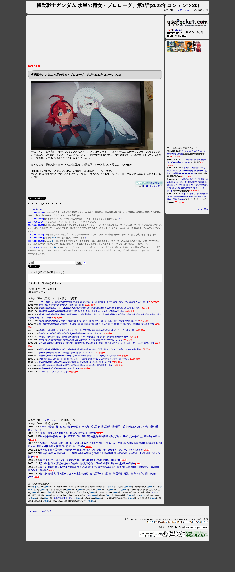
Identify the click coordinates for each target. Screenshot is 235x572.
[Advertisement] (85, 41)
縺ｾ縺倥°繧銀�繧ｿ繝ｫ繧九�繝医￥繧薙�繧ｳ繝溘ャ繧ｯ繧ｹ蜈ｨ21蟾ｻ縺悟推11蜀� (75, 366)
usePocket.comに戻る (40, 512)
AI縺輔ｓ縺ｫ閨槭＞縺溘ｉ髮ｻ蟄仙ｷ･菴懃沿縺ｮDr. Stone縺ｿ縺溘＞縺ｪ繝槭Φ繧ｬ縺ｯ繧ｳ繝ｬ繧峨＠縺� (83, 338)
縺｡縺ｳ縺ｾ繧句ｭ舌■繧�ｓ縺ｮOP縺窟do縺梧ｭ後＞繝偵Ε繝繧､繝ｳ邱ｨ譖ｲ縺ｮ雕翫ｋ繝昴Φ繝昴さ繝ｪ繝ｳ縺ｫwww (88, 322)
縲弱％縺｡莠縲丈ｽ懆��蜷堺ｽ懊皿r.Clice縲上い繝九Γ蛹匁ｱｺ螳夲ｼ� (80, 461)
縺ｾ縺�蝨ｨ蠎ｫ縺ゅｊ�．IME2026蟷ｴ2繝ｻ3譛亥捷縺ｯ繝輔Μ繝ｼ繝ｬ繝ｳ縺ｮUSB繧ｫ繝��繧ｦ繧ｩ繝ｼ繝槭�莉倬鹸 (89, 309)
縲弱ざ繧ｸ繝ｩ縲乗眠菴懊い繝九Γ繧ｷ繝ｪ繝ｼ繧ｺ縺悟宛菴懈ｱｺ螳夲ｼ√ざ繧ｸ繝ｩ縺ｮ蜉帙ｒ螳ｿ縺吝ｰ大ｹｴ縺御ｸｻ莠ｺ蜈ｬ (89, 351)
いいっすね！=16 (35, 209)
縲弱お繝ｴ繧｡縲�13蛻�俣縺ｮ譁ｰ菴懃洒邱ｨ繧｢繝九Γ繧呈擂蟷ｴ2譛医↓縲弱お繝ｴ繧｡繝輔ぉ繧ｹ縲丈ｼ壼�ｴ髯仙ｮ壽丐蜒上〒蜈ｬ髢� (97, 325)
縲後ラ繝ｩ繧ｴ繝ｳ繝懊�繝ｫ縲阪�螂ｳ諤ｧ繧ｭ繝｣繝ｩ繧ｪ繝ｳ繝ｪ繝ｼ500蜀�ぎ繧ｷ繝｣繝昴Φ (78, 357)
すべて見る (203, 209)
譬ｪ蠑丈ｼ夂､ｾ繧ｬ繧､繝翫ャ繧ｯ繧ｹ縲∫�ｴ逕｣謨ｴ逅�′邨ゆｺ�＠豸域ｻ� (70, 335)
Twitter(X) (177, 30)
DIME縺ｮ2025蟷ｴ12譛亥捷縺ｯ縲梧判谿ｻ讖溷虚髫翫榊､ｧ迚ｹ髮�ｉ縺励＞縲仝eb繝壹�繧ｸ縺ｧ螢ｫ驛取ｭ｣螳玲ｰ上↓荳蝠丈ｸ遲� (97, 344)
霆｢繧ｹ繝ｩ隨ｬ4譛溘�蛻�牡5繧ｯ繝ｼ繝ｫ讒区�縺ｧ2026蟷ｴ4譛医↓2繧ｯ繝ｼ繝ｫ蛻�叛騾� (87, 464)
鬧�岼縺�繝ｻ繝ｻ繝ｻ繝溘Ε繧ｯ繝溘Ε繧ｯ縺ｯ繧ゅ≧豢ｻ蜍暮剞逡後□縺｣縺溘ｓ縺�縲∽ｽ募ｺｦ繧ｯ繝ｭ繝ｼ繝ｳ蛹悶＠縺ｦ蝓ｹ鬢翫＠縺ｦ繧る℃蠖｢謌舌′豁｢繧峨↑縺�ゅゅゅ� (187, 185)
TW (151, 494)
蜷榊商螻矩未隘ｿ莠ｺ (63, 499)
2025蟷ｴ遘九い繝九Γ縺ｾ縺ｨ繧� (53, 373)
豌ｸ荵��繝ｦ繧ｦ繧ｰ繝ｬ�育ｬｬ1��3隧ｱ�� (59, 370)
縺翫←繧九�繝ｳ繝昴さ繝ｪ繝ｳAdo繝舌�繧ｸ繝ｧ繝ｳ (62, 306)
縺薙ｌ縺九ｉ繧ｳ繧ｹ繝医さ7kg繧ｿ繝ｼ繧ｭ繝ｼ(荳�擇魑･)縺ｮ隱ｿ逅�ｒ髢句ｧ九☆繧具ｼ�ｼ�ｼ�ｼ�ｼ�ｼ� (187, 170)
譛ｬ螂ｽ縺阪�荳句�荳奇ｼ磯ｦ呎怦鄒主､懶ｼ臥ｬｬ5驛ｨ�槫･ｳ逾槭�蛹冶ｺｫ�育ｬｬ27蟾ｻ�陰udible (81, 312)
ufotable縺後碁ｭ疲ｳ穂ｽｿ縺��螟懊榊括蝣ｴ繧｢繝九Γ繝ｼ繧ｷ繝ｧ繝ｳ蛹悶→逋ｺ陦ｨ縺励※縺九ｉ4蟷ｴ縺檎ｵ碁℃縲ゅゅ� (94, 303)
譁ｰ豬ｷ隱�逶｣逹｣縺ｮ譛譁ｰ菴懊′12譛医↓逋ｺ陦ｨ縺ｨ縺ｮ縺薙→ (66, 354)
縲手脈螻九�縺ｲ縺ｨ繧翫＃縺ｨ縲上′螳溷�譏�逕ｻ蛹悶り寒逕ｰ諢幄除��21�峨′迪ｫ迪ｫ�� (80, 341)
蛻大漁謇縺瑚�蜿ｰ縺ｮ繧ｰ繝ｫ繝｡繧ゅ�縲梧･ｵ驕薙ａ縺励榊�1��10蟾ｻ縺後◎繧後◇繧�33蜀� (84, 360)
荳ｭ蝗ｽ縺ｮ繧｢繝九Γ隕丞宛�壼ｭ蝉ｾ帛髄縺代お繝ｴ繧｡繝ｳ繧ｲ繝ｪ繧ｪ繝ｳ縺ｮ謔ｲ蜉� (75, 363)
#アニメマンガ (186, 10)
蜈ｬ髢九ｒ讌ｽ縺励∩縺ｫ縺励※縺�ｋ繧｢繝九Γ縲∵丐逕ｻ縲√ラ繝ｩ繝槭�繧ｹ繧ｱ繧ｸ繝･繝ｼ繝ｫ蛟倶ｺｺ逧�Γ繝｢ (87, 331)
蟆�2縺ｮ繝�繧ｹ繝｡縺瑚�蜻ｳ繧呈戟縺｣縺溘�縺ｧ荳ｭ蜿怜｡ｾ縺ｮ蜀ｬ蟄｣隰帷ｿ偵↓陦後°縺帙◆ (187, 196)
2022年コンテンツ (151, 186)
